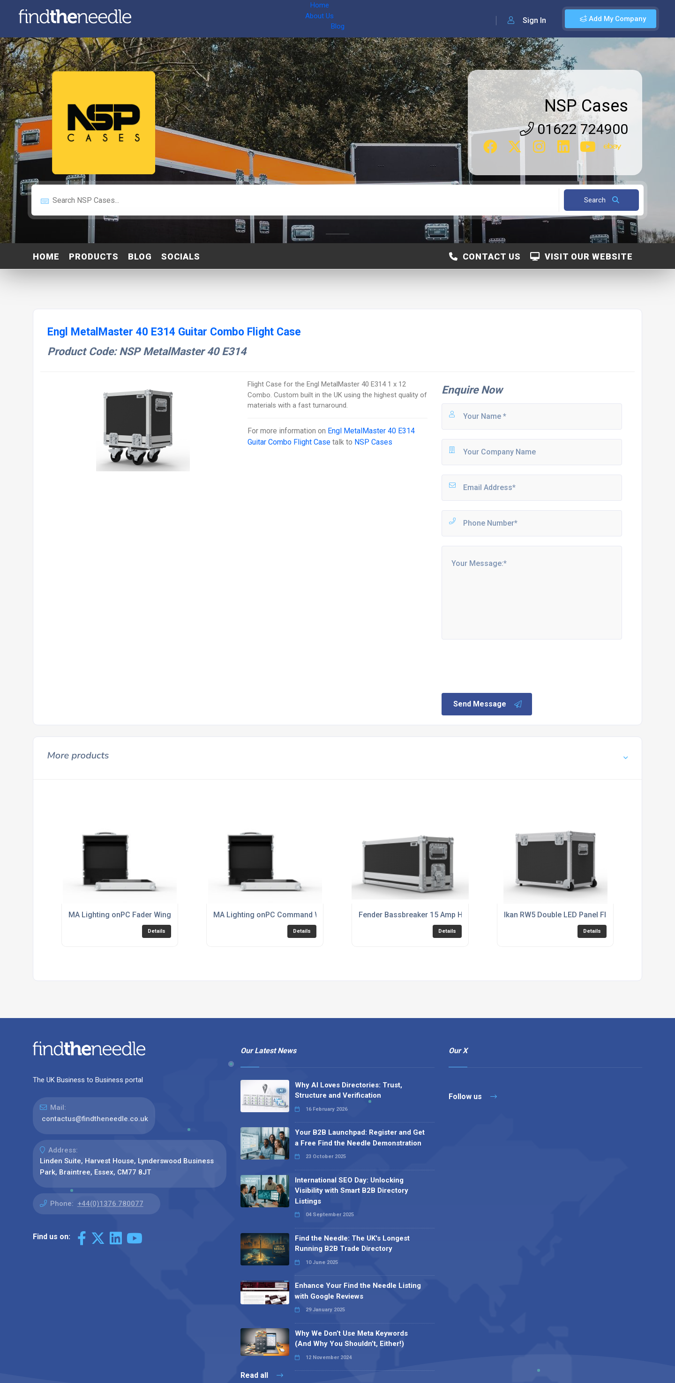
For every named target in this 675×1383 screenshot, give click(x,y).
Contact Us (485, 256)
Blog (233, 19)
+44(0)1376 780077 (110, 1203)
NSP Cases (586, 106)
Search (601, 200)
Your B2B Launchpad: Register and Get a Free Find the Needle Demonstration (360, 1137)
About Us (201, 19)
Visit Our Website (581, 256)
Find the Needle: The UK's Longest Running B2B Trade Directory (352, 1243)
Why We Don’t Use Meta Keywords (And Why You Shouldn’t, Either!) (351, 1338)
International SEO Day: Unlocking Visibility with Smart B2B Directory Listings (351, 1190)
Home (165, 19)
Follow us (473, 1096)
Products (94, 256)
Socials (180, 256)
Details (156, 931)
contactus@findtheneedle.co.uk (95, 1119)
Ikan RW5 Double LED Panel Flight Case (571, 914)
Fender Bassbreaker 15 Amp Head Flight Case (437, 914)
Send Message (488, 704)
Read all (261, 1375)
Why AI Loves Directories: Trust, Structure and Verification (348, 1090)
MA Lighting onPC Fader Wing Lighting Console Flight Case (170, 914)
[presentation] (511, 665)
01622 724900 (574, 129)
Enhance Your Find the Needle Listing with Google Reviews (358, 1291)
